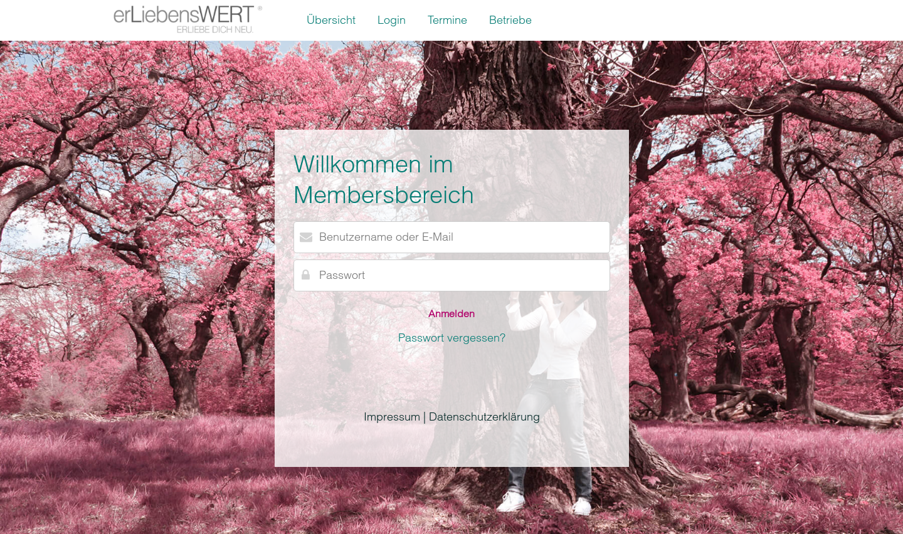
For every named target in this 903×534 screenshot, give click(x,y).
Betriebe (510, 20)
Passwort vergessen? (451, 337)
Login (392, 20)
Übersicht (331, 20)
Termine (447, 20)
